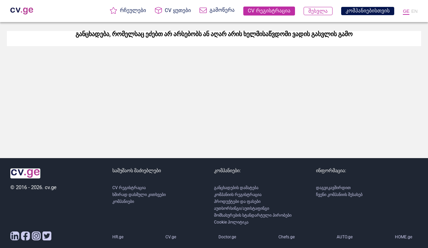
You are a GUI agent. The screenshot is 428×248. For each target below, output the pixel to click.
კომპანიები (123, 201)
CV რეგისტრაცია (129, 187)
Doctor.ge (227, 237)
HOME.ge (403, 237)
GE (406, 11)
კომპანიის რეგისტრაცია (238, 194)
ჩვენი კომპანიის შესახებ (339, 194)
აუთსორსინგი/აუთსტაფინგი (241, 208)
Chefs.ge (286, 237)
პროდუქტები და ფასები (237, 201)
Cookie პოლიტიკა (231, 222)
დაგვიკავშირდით (333, 187)
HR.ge (117, 237)
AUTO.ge (345, 237)
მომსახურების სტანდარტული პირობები (253, 215)
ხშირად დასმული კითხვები (139, 194)
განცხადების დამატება (236, 187)
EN (414, 11)
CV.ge (170, 237)
